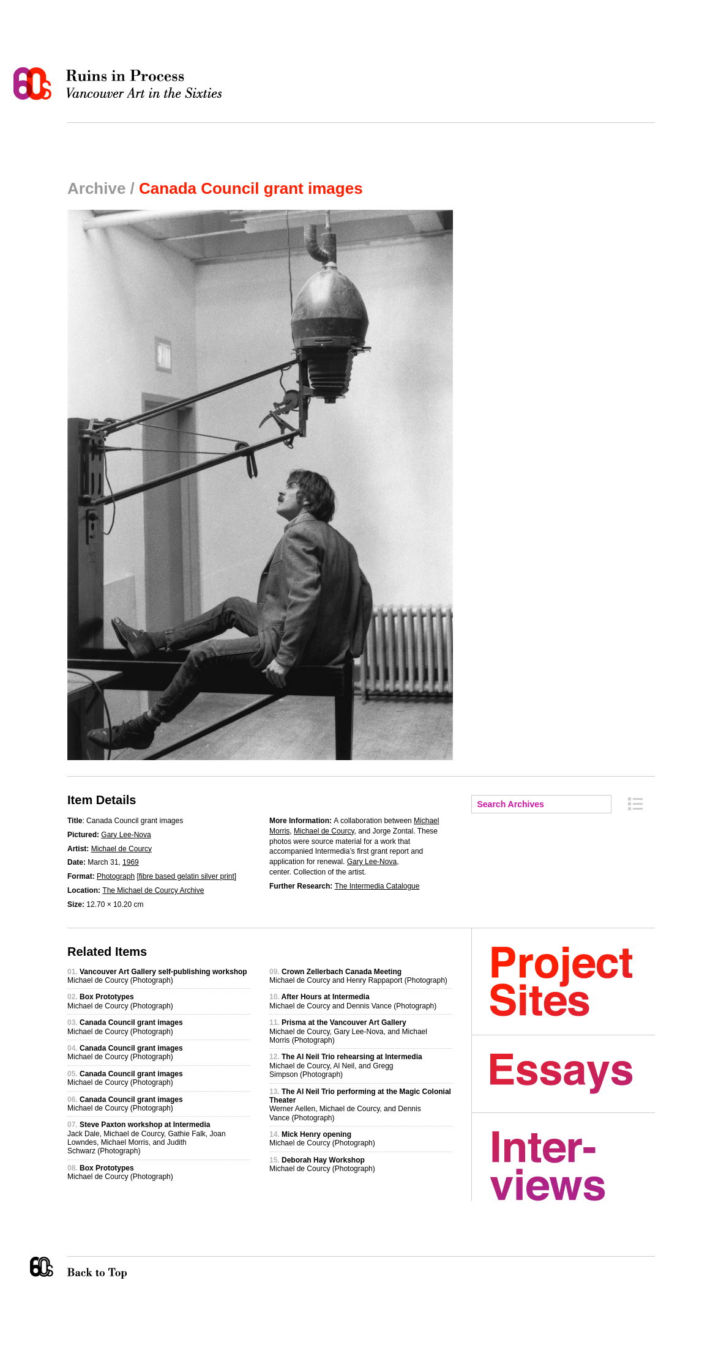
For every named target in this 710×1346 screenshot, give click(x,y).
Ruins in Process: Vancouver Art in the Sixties (120, 83)
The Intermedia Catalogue (377, 886)
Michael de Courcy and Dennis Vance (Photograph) (352, 1001)
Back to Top (122, 1268)
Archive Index (635, 803)
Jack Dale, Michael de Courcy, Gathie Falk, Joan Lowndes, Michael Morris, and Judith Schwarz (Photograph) (146, 1137)
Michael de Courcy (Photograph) (157, 976)
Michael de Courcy (121, 849)
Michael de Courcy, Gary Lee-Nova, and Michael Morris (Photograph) (348, 1031)
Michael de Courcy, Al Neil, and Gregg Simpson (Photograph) (345, 1065)
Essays (572, 1074)
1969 (130, 862)
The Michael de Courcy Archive (153, 890)
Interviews (572, 1166)
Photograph (116, 876)
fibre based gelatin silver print (186, 876)
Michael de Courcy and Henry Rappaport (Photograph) (358, 976)
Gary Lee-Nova (126, 834)
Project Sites (572, 981)
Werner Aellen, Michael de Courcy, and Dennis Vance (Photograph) (360, 1104)
